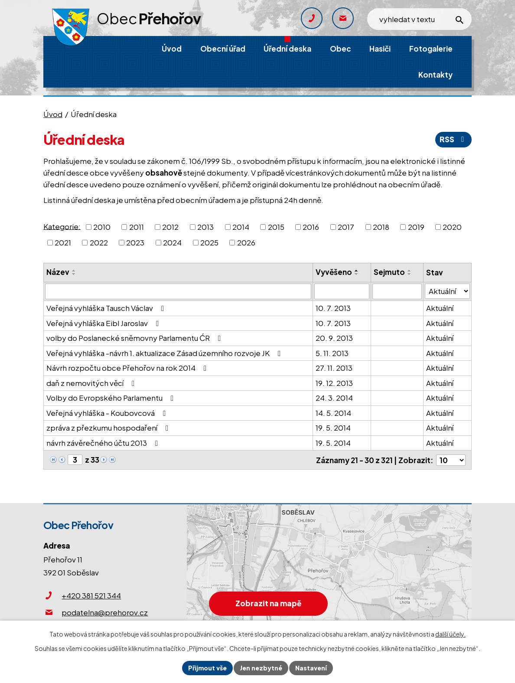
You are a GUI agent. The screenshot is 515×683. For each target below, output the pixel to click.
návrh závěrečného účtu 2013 (103, 443)
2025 (209, 242)
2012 (170, 227)
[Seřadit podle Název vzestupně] (74, 270)
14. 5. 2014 (333, 413)
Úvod (52, 114)
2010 (102, 227)
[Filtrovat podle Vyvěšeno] (341, 291)
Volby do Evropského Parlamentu (111, 397)
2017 (346, 227)
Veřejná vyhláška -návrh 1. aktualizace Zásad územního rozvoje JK (165, 353)
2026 (246, 242)
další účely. (450, 634)
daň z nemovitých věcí (92, 383)
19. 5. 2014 (333, 427)
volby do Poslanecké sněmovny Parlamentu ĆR (135, 338)
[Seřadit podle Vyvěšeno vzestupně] (357, 270)
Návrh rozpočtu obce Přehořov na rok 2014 (128, 368)
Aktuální (439, 308)
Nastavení (311, 668)
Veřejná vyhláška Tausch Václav (106, 308)
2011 (136, 227)
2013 (205, 227)
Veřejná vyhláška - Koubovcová (107, 413)
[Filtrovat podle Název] (178, 291)
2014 (240, 227)
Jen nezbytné (261, 668)
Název (57, 272)
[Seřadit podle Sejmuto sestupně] (409, 274)
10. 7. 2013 (333, 308)
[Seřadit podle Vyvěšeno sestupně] (357, 274)
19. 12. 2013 (334, 383)
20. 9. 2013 (334, 338)
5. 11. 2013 (332, 353)
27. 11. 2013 (334, 368)
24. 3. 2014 (334, 397)
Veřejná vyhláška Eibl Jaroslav (104, 323)
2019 (416, 227)
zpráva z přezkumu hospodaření (109, 427)
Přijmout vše (207, 668)
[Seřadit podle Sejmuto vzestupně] (409, 270)
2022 (99, 242)
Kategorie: (62, 226)
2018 (381, 227)
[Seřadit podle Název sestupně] (74, 274)
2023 (135, 242)
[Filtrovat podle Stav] (447, 291)
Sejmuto (389, 272)
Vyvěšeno (334, 272)
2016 (311, 227)
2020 (452, 227)
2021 (63, 242)
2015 (276, 227)
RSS (453, 139)
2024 (172, 242)
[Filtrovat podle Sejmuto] (397, 291)
